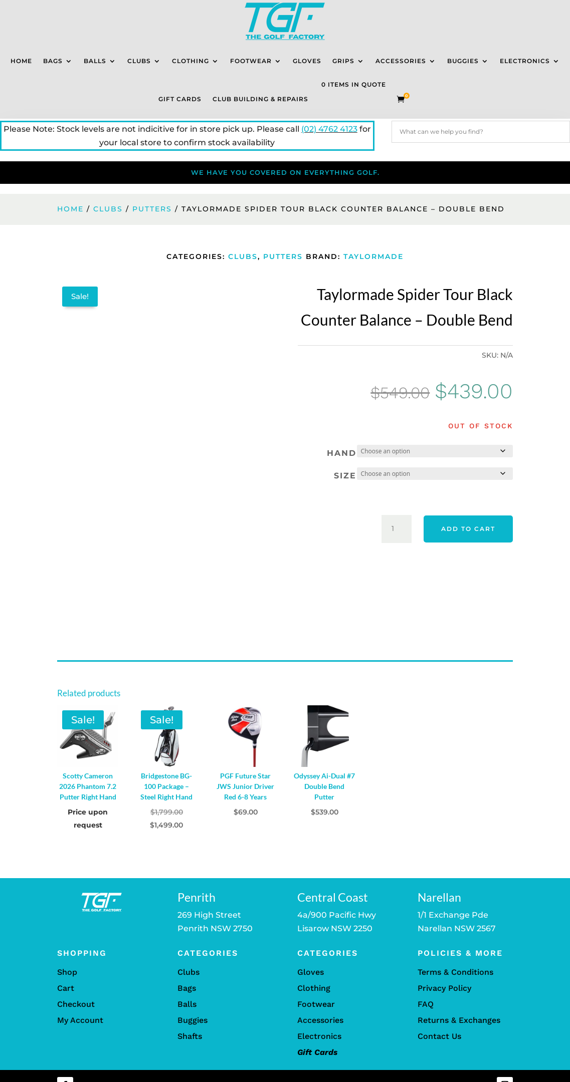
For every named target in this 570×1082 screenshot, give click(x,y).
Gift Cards (180, 99)
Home (21, 61)
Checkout (76, 1004)
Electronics (525, 61)
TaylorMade (373, 256)
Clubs (139, 61)
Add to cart (468, 528)
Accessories (400, 61)
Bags (53, 61)
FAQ (426, 1004)
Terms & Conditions (455, 972)
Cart (65, 988)
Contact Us (439, 1036)
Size (345, 475)
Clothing (190, 61)
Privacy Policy (444, 988)
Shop (67, 972)
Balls (95, 61)
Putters (152, 208)
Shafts (189, 1036)
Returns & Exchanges (459, 1020)
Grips (343, 61)
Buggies (463, 61)
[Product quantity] (397, 529)
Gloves (307, 61)
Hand (341, 453)
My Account (80, 1020)
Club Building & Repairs (260, 99)
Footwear (251, 61)
